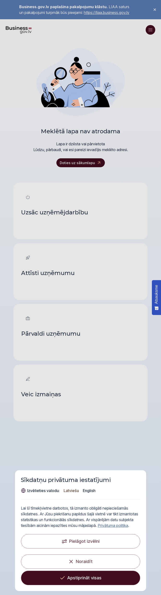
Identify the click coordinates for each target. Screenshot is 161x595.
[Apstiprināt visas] (80, 578)
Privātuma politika (24, 525)
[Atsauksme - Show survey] (156, 297)
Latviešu (59, 490)
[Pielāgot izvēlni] (80, 541)
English (77, 490)
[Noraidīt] (80, 561)
